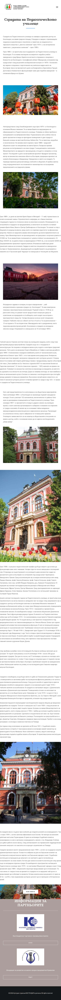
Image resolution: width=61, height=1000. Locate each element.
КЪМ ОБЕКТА (30, 891)
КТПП (30, 943)
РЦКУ (30, 977)
